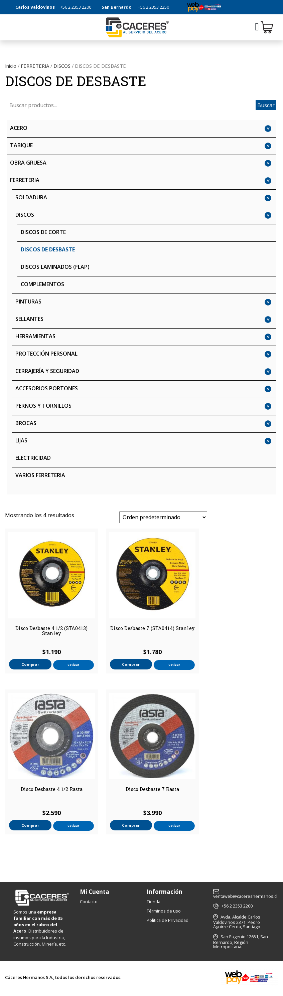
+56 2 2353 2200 (75, 7)
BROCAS (25, 423)
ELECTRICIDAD (33, 457)
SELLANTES (29, 319)
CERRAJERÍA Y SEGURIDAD (47, 371)
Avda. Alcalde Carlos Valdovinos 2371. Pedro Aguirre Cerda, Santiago (236, 922)
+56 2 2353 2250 (153, 7)
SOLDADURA (31, 197)
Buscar (266, 105)
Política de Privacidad (167, 920)
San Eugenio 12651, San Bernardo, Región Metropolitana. (240, 941)
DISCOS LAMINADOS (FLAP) (55, 266)
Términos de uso (164, 911)
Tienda (153, 902)
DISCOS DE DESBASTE (48, 249)
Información (164, 891)
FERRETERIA (35, 65)
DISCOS (61, 65)
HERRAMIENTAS (35, 336)
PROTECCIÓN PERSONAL (46, 353)
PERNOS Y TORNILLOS (43, 405)
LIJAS (21, 440)
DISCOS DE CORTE (43, 232)
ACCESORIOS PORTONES (46, 388)
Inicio (10, 65)
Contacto (89, 902)
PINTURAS (28, 301)
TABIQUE (21, 145)
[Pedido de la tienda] (163, 517)
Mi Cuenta (94, 891)
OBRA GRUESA (28, 162)
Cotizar (73, 664)
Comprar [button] (30, 664)
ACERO (18, 128)
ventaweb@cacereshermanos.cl (245, 894)
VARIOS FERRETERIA (40, 475)
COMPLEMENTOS (42, 284)
